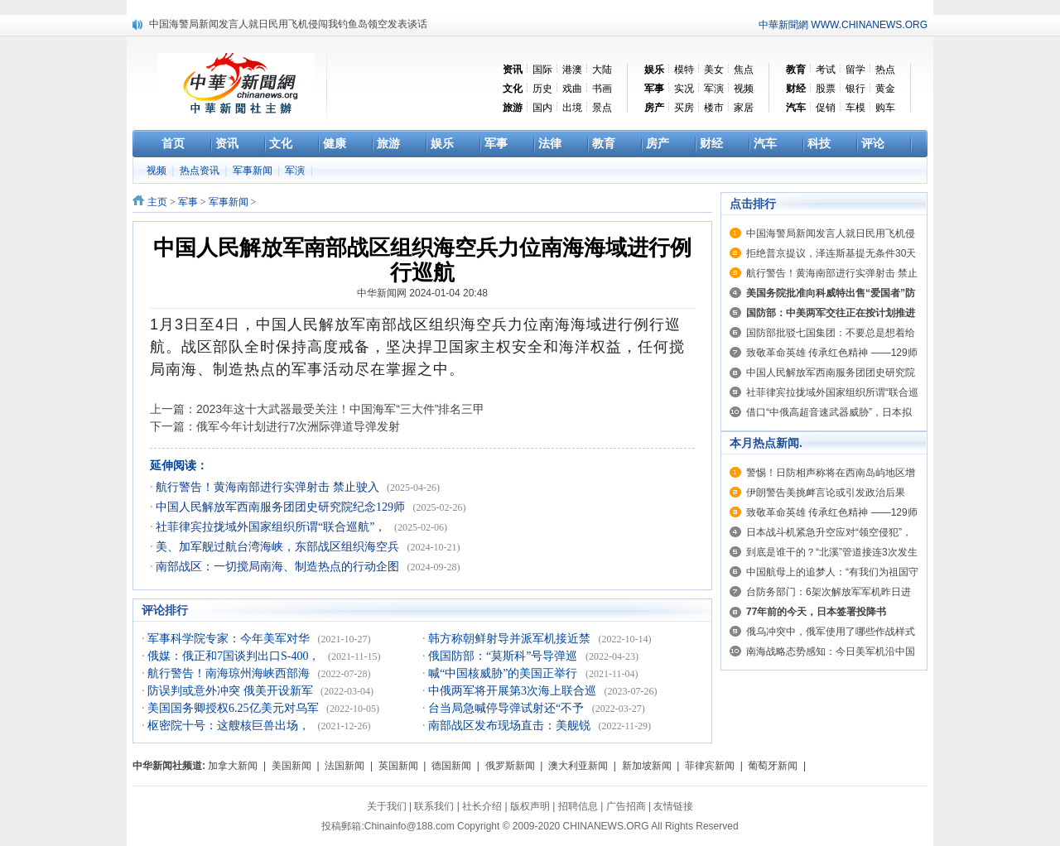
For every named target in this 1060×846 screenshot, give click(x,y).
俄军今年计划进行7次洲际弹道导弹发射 (298, 426)
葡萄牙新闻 (772, 765)
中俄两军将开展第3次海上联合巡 (514, 691)
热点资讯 (201, 170)
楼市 (714, 107)
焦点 (744, 69)
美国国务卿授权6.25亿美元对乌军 (234, 708)
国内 (542, 107)
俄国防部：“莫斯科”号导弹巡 (504, 656)
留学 (855, 69)
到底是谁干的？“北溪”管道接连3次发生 (832, 552)
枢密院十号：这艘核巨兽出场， (230, 725)
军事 (188, 202)
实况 (684, 88)
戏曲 (572, 88)
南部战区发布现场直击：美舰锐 (511, 725)
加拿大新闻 (233, 765)
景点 (602, 107)
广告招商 (626, 806)
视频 (744, 88)
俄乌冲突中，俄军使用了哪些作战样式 (830, 631)
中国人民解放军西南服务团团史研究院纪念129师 (282, 507)
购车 (885, 107)
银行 (855, 88)
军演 (714, 88)
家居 (744, 107)
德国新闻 (451, 765)
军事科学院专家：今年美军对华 (230, 638)
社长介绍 (482, 806)
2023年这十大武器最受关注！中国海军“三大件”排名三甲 (340, 409)
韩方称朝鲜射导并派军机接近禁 (511, 638)
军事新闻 (254, 170)
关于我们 (387, 806)
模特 (684, 69)
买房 (684, 107)
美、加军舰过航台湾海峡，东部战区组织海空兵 (279, 547)
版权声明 (530, 806)
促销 (826, 107)
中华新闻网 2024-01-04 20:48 (422, 293)
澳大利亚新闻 (578, 765)
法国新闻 (344, 765)
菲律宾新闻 (710, 765)
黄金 (885, 88)
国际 (542, 69)
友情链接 (673, 806)
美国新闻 (291, 765)
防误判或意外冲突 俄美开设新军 (231, 691)
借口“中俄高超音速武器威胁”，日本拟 (829, 412)
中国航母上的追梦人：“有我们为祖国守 (832, 572)
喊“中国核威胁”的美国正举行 (504, 673)
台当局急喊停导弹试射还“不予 (507, 708)
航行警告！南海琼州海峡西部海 (230, 673)
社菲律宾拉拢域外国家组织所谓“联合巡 (832, 392)
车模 (855, 107)
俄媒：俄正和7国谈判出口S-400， (235, 656)
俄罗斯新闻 (510, 765)
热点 (885, 69)
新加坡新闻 (647, 765)
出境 (572, 107)
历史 (542, 88)
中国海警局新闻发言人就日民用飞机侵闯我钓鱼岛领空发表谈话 (288, 24)
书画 (602, 88)
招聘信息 (578, 806)
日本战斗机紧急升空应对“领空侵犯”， (829, 532)
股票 (826, 88)
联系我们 (434, 806)
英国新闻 (398, 765)
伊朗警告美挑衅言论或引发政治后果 (825, 492)
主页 (157, 202)
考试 (826, 69)
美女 (714, 69)
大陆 (602, 69)
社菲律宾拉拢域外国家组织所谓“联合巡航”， (272, 527)
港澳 (572, 69)
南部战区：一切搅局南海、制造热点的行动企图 (279, 566)
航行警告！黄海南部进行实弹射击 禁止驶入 (269, 487)
